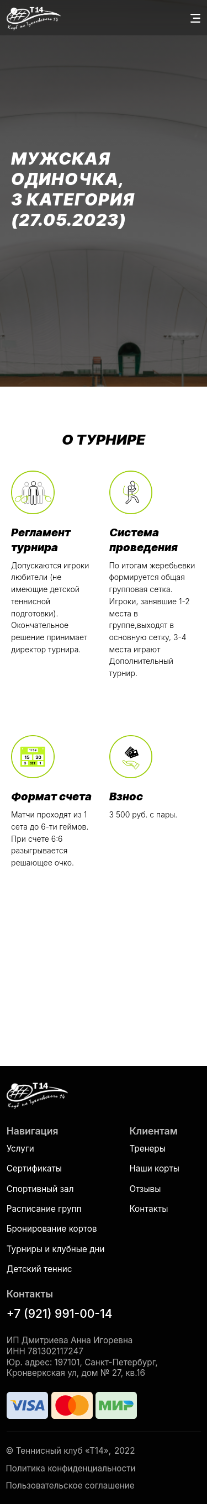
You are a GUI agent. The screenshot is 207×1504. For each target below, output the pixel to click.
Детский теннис (39, 1269)
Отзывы (145, 1189)
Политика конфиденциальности (71, 1468)
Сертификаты (34, 1168)
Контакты (148, 1209)
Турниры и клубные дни (56, 1249)
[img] (37, 1095)
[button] (195, 18)
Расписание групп (44, 1209)
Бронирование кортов (52, 1228)
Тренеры (147, 1148)
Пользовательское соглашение (70, 1485)
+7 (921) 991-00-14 (60, 1314)
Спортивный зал (40, 1189)
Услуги (20, 1148)
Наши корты (154, 1168)
